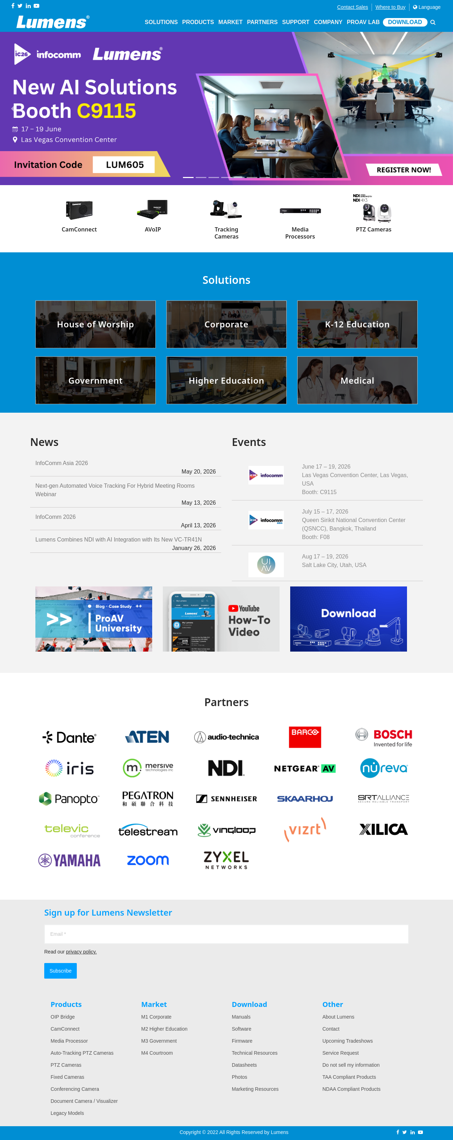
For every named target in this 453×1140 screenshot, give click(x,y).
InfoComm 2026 (125, 522)
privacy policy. (81, 952)
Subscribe (60, 971)
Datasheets (244, 1065)
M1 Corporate (156, 1017)
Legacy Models (67, 1113)
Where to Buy (390, 7)
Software (241, 1029)
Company (328, 22)
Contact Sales (352, 7)
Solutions (161, 22)
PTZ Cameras (66, 1065)
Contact (330, 1029)
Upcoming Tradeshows (347, 1041)
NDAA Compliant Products (351, 1089)
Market (230, 22)
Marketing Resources (255, 1089)
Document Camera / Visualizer (84, 1101)
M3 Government (159, 1041)
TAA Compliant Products (349, 1077)
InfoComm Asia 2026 (125, 468)
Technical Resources (254, 1053)
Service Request (340, 1053)
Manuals (241, 1017)
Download (405, 22)
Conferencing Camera (75, 1089)
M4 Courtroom (157, 1053)
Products (198, 22)
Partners (262, 22)
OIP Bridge (63, 1017)
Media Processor (69, 1041)
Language (427, 7)
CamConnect (65, 1029)
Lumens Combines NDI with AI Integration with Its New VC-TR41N (125, 544)
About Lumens (338, 1017)
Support (295, 22)
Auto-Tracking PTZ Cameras (82, 1053)
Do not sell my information (351, 1065)
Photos (239, 1077)
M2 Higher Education (164, 1029)
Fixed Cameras (67, 1077)
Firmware (242, 1041)
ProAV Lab (363, 22)
